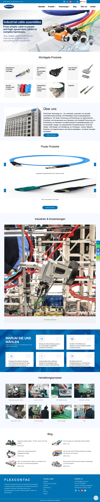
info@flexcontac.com (83, 481)
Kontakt (92, 7)
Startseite (41, 7)
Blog (74, 7)
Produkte (51, 7)
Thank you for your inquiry (49, 483)
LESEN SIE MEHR (51, 135)
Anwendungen (64, 7)
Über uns (84, 7)
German (83, 1)
